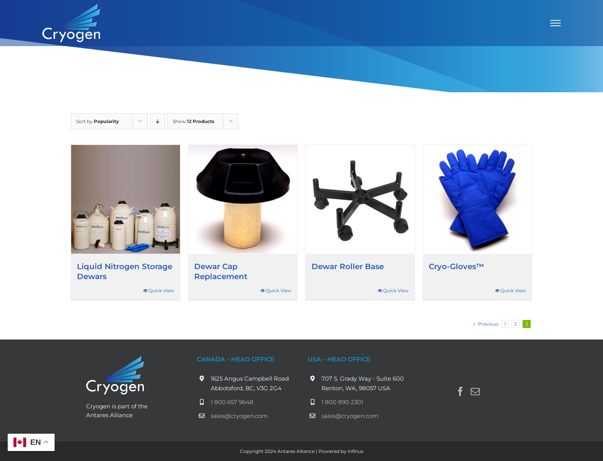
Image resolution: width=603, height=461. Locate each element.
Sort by (97, 121)
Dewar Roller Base (347, 266)
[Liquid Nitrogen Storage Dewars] (125, 199)
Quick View (161, 290)
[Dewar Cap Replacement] (242, 199)
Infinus (355, 451)
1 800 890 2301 (342, 402)
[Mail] (475, 391)
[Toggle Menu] (556, 23)
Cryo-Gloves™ (456, 266)
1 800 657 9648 (232, 402)
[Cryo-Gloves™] (477, 199)
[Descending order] (157, 121)
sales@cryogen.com (239, 415)
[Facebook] (460, 391)
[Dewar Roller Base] (360, 199)
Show (193, 121)
